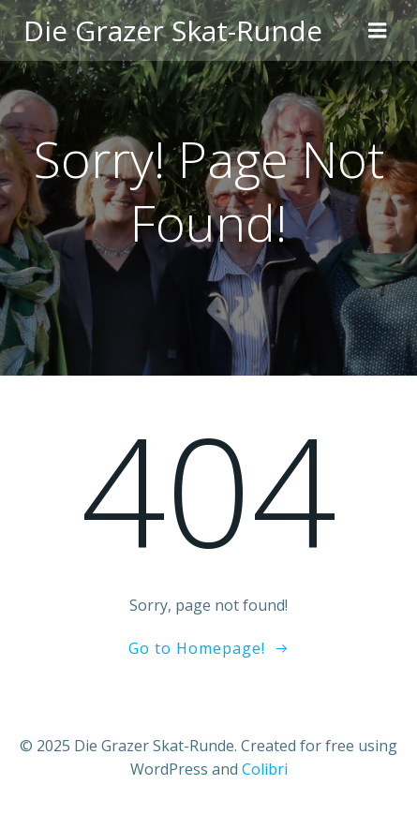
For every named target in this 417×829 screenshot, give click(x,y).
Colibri (265, 769)
